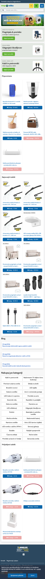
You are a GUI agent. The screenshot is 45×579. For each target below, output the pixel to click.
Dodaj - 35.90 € (12, 301)
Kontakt (3, 561)
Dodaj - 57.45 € (12, 107)
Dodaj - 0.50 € (33, 507)
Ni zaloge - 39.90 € (32, 332)
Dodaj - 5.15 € (12, 138)
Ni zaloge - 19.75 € (12, 169)
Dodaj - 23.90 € (12, 270)
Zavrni (32, 575)
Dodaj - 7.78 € (12, 208)
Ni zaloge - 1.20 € (12, 507)
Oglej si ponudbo (8, 38)
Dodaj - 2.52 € (12, 332)
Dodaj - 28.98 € (32, 301)
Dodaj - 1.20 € (12, 476)
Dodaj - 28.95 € (32, 107)
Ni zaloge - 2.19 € (12, 537)
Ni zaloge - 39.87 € (32, 138)
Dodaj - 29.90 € (32, 270)
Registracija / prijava (12, 561)
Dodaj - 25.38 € (32, 239)
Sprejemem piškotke (17, 575)
